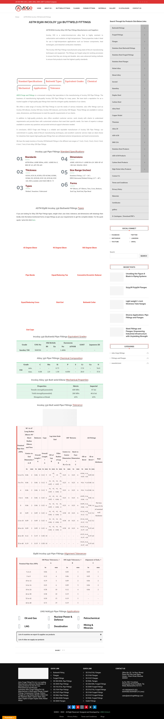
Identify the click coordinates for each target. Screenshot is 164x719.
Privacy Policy (72, 716)
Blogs (102, 716)
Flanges (76, 8)
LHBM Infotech (105, 712)
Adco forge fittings (130, 353)
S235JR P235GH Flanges (136, 287)
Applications (40, 88)
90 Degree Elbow (60, 248)
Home (39, 8)
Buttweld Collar (89, 302)
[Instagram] (119, 238)
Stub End (59, 302)
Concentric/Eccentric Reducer (89, 275)
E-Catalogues (124, 8)
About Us (48, 8)
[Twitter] (139, 235)
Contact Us (137, 8)
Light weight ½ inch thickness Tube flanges (136, 302)
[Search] (147, 8)
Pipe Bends (30, 275)
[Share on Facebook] (60, 650)
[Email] (139, 242)
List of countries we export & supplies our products (36, 634)
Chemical (92, 81)
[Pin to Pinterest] (62, 650)
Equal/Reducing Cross (30, 302)
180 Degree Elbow (89, 248)
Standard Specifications (30, 81)
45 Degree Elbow (30, 248)
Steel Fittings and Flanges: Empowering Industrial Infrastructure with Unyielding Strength (137, 332)
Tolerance (55, 88)
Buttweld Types (54, 81)
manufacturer (130, 363)
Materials (102, 8)
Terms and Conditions (89, 716)
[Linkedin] (139, 238)
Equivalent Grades (74, 81)
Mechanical (24, 88)
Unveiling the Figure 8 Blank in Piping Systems (136, 275)
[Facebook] (138, 2)
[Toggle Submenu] (145, 28)
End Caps (30, 330)
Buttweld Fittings (63, 8)
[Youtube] (119, 242)
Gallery (112, 8)
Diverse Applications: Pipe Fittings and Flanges (137, 316)
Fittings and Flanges (130, 358)
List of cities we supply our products (31, 640)
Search (112, 252)
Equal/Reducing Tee (60, 275)
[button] (60, 634)
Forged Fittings (89, 8)
